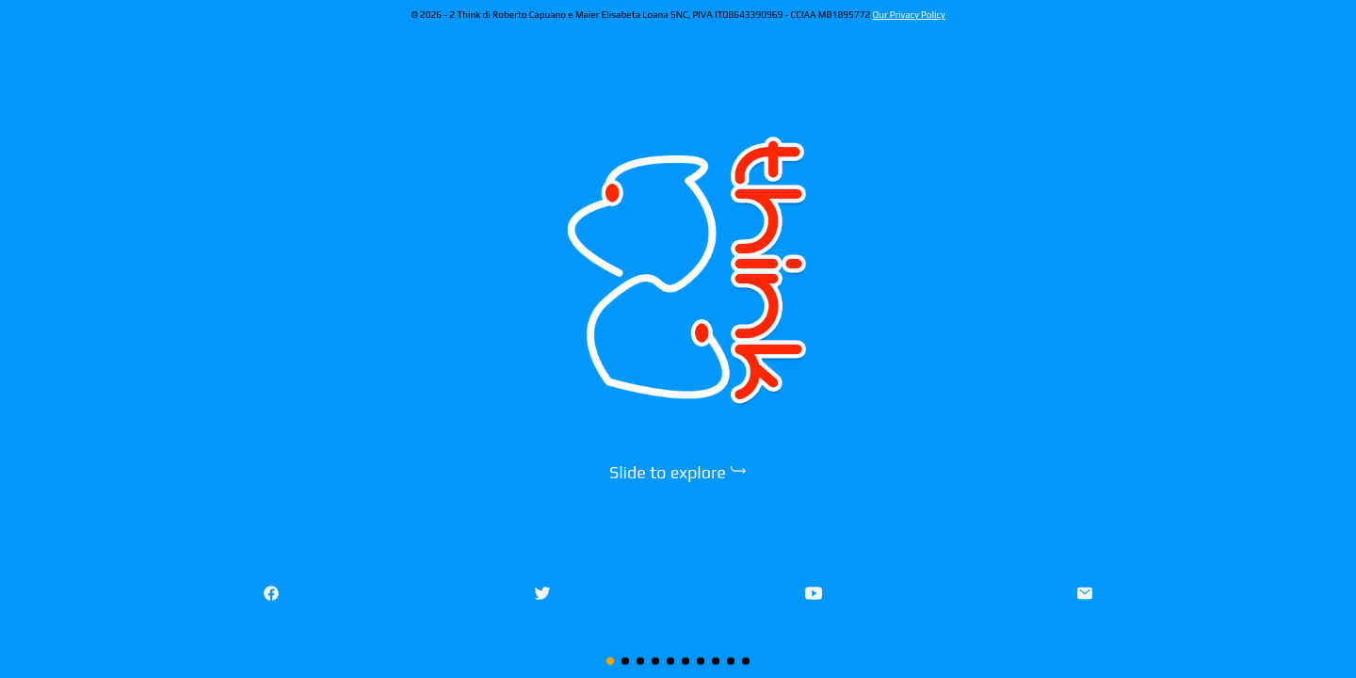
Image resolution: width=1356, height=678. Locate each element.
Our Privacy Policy (909, 14)
